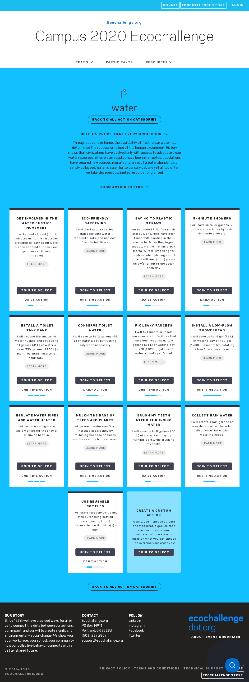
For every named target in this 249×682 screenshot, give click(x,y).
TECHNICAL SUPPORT (203, 668)
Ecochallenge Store (203, 5)
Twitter (134, 636)
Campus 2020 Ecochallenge (124, 37)
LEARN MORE (36, 264)
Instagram (137, 626)
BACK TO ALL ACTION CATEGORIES (124, 119)
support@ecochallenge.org (102, 641)
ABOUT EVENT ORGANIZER (215, 637)
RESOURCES (157, 62)
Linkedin (135, 621)
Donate (170, 5)
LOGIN (238, 5)
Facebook (136, 631)
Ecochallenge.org (124, 23)
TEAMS (82, 62)
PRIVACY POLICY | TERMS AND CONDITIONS (139, 668)
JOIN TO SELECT (36, 290)
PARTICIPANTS (119, 62)
